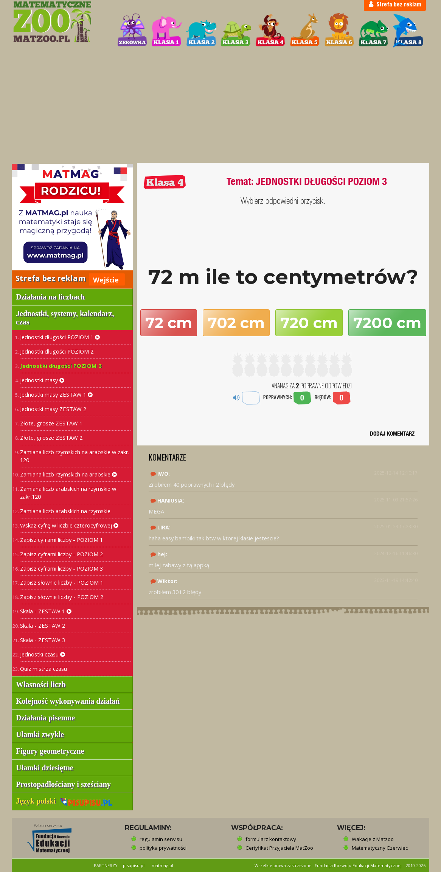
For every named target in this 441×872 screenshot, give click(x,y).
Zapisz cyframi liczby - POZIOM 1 (61, 539)
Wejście (106, 279)
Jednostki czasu (42, 654)
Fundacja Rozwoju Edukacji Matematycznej (358, 865)
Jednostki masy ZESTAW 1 (56, 394)
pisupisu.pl (133, 865)
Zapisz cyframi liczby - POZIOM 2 (61, 554)
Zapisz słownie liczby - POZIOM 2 (61, 596)
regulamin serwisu (161, 839)
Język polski (64, 801)
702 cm (236, 322)
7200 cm (387, 322)
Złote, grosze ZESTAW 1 (51, 423)
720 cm (309, 322)
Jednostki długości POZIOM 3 (60, 365)
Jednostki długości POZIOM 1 (60, 337)
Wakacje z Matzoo (373, 839)
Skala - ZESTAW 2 (42, 625)
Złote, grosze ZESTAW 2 (51, 437)
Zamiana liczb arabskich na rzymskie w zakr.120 (68, 492)
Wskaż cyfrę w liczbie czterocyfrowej (69, 525)
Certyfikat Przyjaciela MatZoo (279, 847)
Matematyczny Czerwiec (380, 847)
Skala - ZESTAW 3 (42, 640)
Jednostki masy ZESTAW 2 (53, 409)
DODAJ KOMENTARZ (392, 433)
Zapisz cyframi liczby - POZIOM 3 (61, 568)
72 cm (168, 322)
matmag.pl (162, 865)
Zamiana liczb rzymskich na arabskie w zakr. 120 (74, 456)
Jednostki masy (42, 380)
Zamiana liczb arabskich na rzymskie (65, 511)
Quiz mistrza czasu (43, 668)
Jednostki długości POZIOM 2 (56, 351)
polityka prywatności (163, 847)
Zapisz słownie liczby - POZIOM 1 (61, 582)
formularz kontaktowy (270, 839)
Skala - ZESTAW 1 (45, 611)
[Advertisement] (220, 106)
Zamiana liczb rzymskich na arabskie (68, 474)
